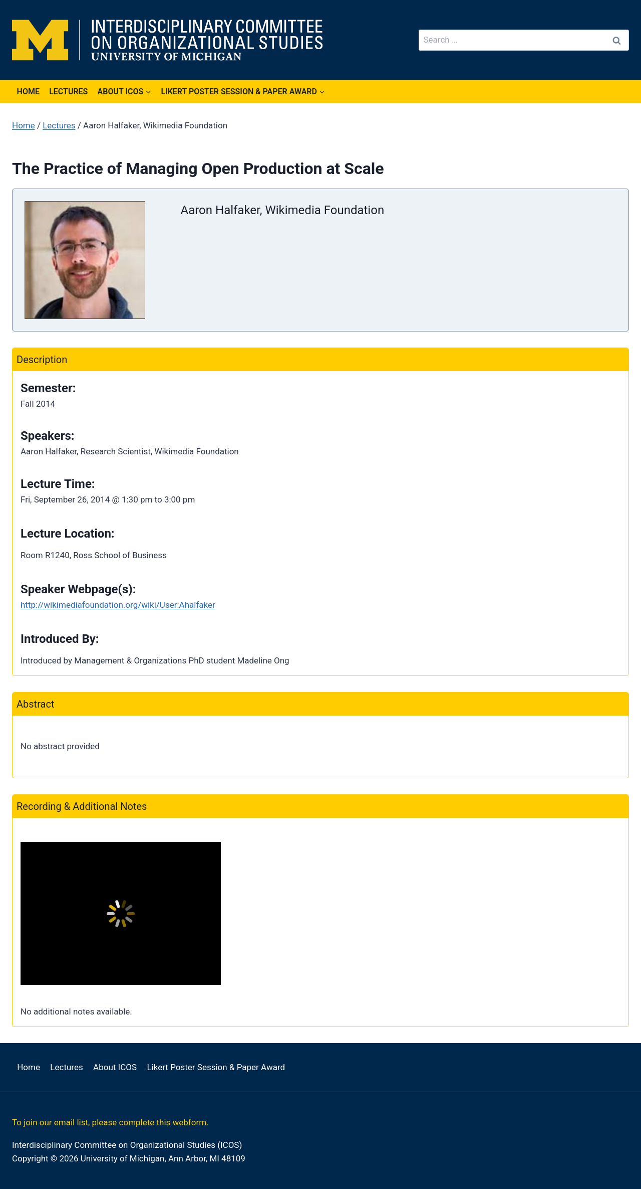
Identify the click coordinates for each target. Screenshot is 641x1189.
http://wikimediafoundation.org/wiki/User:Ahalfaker (118, 605)
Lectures (68, 91)
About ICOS (115, 1067)
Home (28, 91)
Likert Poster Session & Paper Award (216, 1067)
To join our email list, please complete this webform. (110, 1122)
